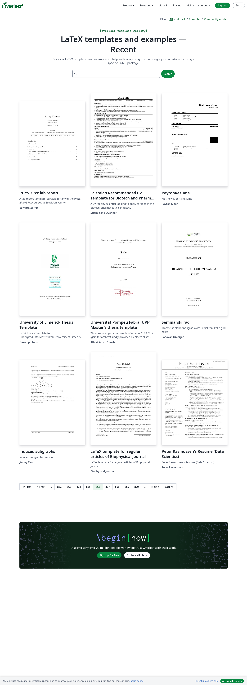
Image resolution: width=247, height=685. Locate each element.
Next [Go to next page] (155, 487)
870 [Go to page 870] (136, 487)
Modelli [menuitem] (162, 5)
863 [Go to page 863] (69, 487)
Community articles (216, 19)
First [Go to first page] (26, 487)
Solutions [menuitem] (145, 5)
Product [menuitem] (127, 5)
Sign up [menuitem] (222, 5)
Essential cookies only (206, 680)
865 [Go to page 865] (88, 487)
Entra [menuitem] (239, 5)
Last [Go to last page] (169, 487)
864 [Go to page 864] (78, 487)
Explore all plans (137, 555)
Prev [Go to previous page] (41, 487)
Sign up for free (109, 555)
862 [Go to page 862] (59, 487)
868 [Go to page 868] (117, 487)
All (171, 19)
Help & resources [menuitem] (197, 5)
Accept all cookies (232, 681)
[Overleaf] (12, 5)
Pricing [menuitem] (177, 5)
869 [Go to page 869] (127, 487)
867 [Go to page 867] (107, 487)
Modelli (180, 19)
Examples (195, 19)
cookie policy (136, 680)
